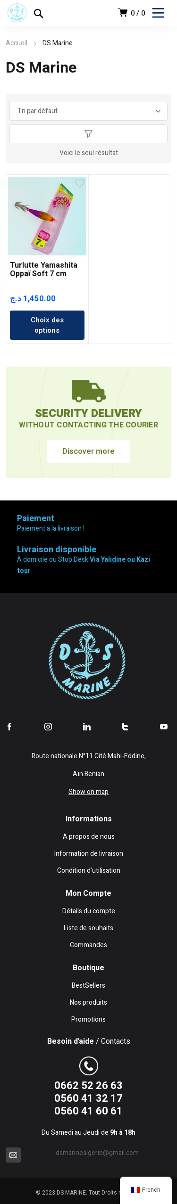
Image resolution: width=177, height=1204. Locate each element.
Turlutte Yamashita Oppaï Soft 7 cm (43, 269)
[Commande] (88, 111)
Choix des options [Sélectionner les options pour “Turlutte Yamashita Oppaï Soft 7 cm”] (47, 325)
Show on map (88, 792)
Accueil (16, 43)
